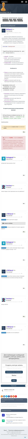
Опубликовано (13, 160)
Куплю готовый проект (11, 414)
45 (15, 157)
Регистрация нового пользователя (14, 372)
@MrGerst (4, 247)
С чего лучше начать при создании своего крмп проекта (16, 420)
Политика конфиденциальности (16, 430)
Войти (14, 380)
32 (13, 185)
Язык (5, 430)
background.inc (4, 122)
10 (13, 29)
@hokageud (4, 227)
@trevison (4, 219)
